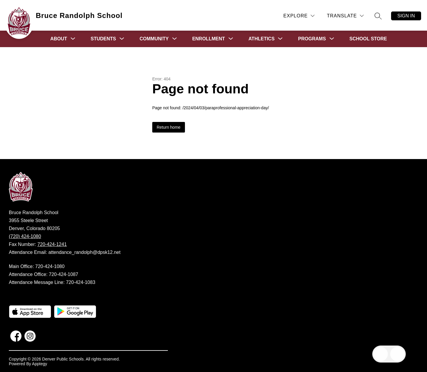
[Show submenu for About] (58, 38)
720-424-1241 (52, 244)
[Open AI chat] (397, 354)
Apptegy (39, 363)
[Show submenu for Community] (154, 38)
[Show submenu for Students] (103, 38)
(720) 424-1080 (25, 236)
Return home (169, 127)
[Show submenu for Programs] (312, 38)
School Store (368, 38)
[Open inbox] (381, 354)
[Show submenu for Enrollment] (208, 38)
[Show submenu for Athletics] (262, 38)
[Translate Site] (345, 15)
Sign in (406, 15)
